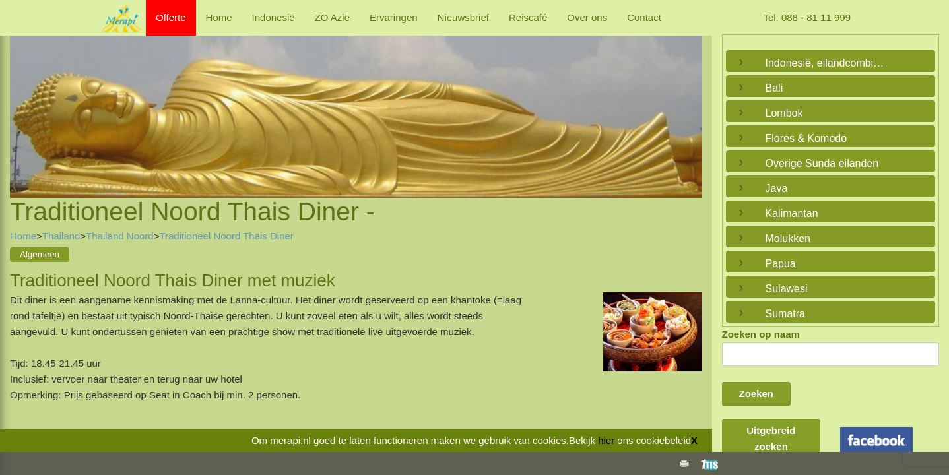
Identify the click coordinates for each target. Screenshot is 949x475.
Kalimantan (792, 213)
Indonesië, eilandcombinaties (828, 63)
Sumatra (785, 313)
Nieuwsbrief (463, 17)
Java (777, 188)
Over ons (587, 17)
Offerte (171, 17)
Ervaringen (394, 17)
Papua (781, 263)
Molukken (788, 238)
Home (219, 17)
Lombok (784, 113)
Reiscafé (528, 17)
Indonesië (273, 17)
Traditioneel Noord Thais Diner (226, 235)
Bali (774, 88)
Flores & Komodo (806, 138)
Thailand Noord (120, 235)
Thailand (61, 235)
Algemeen (39, 254)
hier (606, 440)
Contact (644, 17)
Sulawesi (787, 288)
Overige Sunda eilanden (822, 163)
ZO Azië (332, 17)
